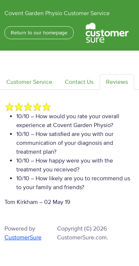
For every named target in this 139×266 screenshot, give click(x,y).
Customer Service (29, 82)
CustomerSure (23, 237)
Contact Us (79, 82)
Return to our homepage (39, 33)
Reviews (117, 82)
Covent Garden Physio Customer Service (57, 13)
